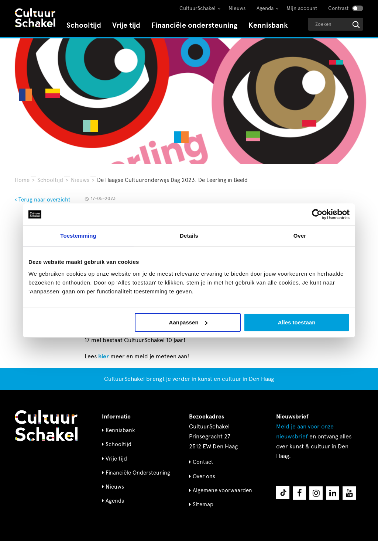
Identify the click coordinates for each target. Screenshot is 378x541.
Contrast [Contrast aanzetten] (338, 8)
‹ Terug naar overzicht (43, 199)
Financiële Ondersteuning (138, 472)
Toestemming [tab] (78, 235)
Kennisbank (268, 25)
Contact (203, 462)
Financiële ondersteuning (194, 25)
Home (22, 180)
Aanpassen (188, 322)
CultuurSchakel (197, 8)
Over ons (204, 476)
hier (103, 356)
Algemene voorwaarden (222, 490)
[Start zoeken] (356, 24)
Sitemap (203, 504)
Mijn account (301, 8)
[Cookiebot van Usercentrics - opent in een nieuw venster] (317, 214)
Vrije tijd (126, 25)
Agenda (265, 8)
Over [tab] (299, 235)
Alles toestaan (297, 322)
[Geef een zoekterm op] (335, 24)
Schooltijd (83, 25)
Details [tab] (189, 235)
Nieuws (236, 8)
